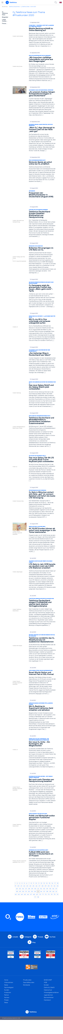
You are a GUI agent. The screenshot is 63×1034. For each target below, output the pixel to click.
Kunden (6, 988)
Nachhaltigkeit (8, 985)
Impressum (47, 998)
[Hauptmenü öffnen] (2, 2)
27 (39, 883)
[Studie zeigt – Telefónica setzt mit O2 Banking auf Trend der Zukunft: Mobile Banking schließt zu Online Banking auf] (34, 34)
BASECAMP (48, 977)
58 (47, 889)
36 (23, 886)
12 (41, 881)
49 (20, 889)
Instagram (27, 934)
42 (41, 886)
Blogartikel (5, 17)
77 (35, 894)
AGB (45, 980)
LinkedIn (15, 934)
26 (36, 883)
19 (15, 883)
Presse (6, 998)
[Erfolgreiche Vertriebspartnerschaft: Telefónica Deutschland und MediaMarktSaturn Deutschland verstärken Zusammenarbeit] (34, 427)
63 (19, 892)
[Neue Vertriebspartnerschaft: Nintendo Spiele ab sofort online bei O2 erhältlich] (34, 169)
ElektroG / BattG (49, 985)
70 (40, 892)
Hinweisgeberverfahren (51, 990)
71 (42, 892)
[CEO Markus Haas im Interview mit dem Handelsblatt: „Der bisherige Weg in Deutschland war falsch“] (34, 357)
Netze (6, 982)
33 (57, 883)
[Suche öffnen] (55, 2)
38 (29, 886)
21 (21, 883)
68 (34, 892)
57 (44, 889)
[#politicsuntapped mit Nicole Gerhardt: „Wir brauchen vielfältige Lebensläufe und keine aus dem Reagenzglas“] (34, 66)
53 (32, 889)
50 (23, 889)
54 (35, 889)
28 (42, 883)
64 (22, 892)
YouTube (52, 934)
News (6, 1000)
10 (36, 881)
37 (26, 886)
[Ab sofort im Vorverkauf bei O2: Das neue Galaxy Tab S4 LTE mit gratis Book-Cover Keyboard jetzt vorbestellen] (34, 464)
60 (53, 889)
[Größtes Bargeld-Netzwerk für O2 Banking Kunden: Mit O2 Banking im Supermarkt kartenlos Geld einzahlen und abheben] (34, 712)
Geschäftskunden (28, 980)
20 (18, 883)
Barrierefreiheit (48, 995)
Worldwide (26, 982)
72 (45, 892)
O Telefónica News (25, 6)
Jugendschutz (48, 993)
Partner (6, 993)
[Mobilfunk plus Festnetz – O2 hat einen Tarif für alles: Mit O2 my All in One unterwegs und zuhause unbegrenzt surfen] (34, 324)
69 (37, 892)
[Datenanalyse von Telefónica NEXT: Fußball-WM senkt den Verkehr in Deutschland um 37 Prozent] (34, 859)
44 (47, 886)
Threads (40, 934)
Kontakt (46, 982)
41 (38, 886)
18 (57, 881)
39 (32, 886)
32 (54, 883)
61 (56, 889)
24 (30, 883)
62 (15, 892)
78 (38, 894)
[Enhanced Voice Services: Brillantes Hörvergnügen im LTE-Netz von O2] (34, 255)
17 (55, 881)
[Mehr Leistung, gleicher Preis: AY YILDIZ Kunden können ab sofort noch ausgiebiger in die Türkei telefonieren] (34, 535)
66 (28, 892)
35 (20, 886)
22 (24, 883)
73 (48, 892)
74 (51, 892)
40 (35, 886)
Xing (33, 940)
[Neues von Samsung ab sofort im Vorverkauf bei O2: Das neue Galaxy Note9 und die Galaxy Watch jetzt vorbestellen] (34, 390)
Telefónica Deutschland (14, 6)
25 (33, 883)
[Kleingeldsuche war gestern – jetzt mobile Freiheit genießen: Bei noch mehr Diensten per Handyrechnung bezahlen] (34, 786)
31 (51, 883)
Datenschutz (48, 988)
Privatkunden (27, 977)
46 (53, 886)
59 (50, 889)
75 (54, 892)
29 (45, 883)
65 (25, 892)
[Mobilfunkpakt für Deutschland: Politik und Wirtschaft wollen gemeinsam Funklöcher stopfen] (34, 823)
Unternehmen (8, 980)
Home (6, 977)
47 (56, 886)
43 (44, 886)
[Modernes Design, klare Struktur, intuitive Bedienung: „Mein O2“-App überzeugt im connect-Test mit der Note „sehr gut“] (34, 136)
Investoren (7, 990)
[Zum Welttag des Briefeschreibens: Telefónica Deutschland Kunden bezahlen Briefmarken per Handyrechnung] (34, 219)
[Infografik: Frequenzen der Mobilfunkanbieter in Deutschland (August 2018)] (34, 193)
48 (17, 889)
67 (31, 892)
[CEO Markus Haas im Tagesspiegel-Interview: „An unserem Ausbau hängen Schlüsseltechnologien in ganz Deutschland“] (34, 101)
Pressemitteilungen (6, 23)
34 (17, 886)
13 (44, 881)
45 (50, 886)
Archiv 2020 (33, 6)
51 (26, 889)
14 (46, 881)
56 (41, 889)
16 (52, 881)
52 (29, 889)
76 (57, 892)
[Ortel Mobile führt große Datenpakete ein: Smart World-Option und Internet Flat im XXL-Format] (34, 678)
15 (49, 881)
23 (27, 883)
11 (38, 881)
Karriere (6, 995)
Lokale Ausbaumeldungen (6, 20)
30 (48, 883)
